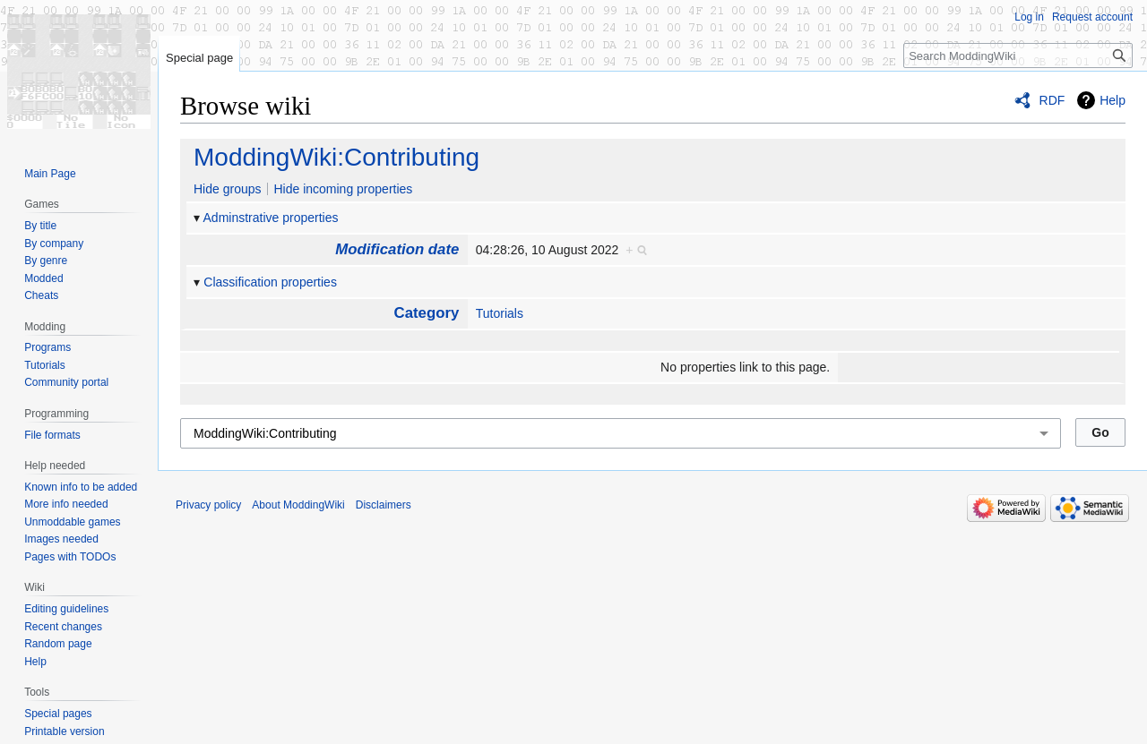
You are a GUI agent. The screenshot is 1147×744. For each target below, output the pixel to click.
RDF (1052, 100)
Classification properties (270, 282)
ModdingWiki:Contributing (336, 157)
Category (427, 312)
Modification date (397, 249)
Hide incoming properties (342, 189)
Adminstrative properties (271, 217)
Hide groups (228, 189)
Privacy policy (208, 505)
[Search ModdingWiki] (1018, 55)
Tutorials (499, 313)
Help (1112, 100)
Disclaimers (383, 505)
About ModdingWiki (298, 505)
